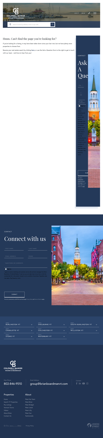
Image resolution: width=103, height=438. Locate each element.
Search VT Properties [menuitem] (11, 402)
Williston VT (77, 330)
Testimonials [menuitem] (29, 416)
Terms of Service (38, 299)
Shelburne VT (45, 324)
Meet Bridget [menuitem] (29, 405)
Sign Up (76, 13)
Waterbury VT (45, 336)
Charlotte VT (12, 330)
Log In (83, 13)
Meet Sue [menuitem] (28, 413)
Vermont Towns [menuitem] (9, 408)
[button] (52, 24)
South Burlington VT (81, 324)
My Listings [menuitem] (7, 405)
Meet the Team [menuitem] (30, 399)
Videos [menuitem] (6, 410)
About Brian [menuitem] (8, 413)
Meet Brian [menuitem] (28, 402)
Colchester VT (45, 330)
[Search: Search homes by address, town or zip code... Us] (31, 24)
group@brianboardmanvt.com (49, 383)
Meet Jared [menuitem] (29, 408)
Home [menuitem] (6, 399)
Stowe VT (10, 336)
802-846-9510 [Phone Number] (13, 383)
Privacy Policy (24, 278)
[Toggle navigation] (94, 13)
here (32, 50)
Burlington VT (13, 324)
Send (88, 173)
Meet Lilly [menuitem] (28, 410)
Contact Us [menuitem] (7, 416)
